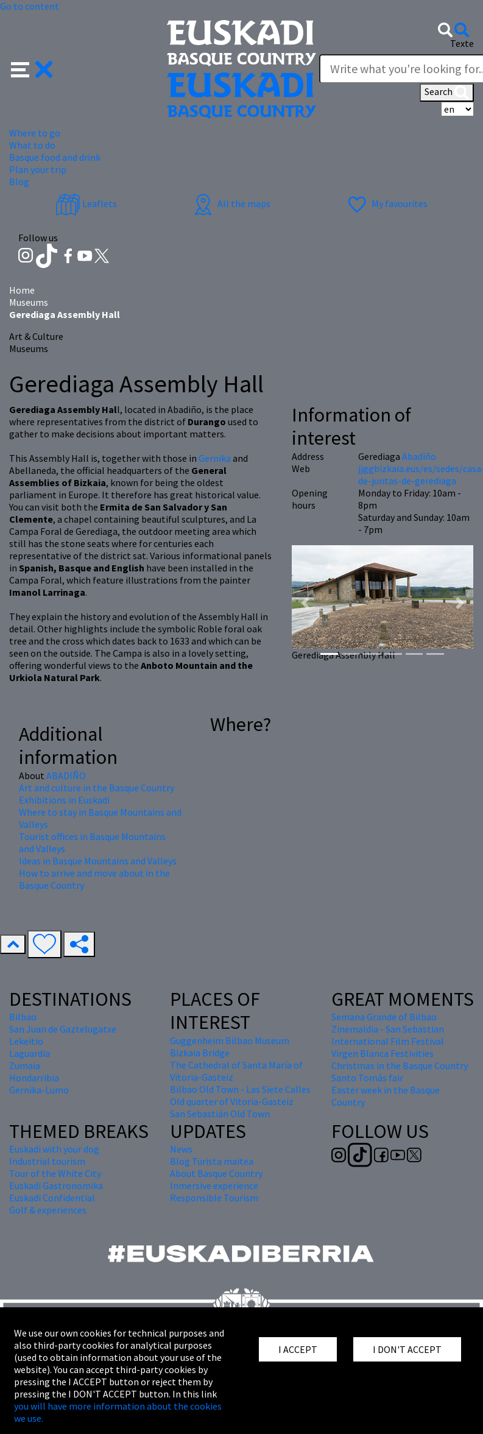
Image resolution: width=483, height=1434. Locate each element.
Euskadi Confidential (52, 1198)
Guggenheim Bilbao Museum (229, 1040)
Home (22, 290)
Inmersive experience (214, 1185)
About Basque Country (216, 1173)
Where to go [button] (34, 133)
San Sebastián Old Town (220, 1113)
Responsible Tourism (214, 1198)
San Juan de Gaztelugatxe (62, 1029)
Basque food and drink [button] (54, 157)
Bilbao (23, 1017)
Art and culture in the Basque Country (96, 788)
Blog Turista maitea (211, 1161)
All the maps (230, 203)
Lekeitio (26, 1041)
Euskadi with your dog (54, 1149)
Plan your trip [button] (37, 169)
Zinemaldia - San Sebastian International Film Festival (387, 1035)
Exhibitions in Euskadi (64, 800)
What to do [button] (32, 145)
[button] (32, 68)
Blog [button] (19, 181)
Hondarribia (34, 1078)
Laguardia (29, 1053)
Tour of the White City (55, 1173)
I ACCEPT (297, 1349)
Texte (462, 43)
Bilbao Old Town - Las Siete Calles (240, 1089)
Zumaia (24, 1065)
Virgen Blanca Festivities (382, 1053)
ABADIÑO (66, 775)
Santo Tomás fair (367, 1078)
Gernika (215, 458)
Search (447, 92)
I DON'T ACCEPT (407, 1349)
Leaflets (86, 203)
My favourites (386, 203)
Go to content (29, 6)
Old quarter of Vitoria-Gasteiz (232, 1101)
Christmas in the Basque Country (399, 1065)
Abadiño (419, 456)
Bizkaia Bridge (200, 1053)
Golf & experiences (47, 1210)
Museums (28, 302)
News (181, 1149)
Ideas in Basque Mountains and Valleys (98, 861)
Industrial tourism (47, 1161)
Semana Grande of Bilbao (384, 1017)
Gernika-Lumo (39, 1090)
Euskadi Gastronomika (56, 1185)
